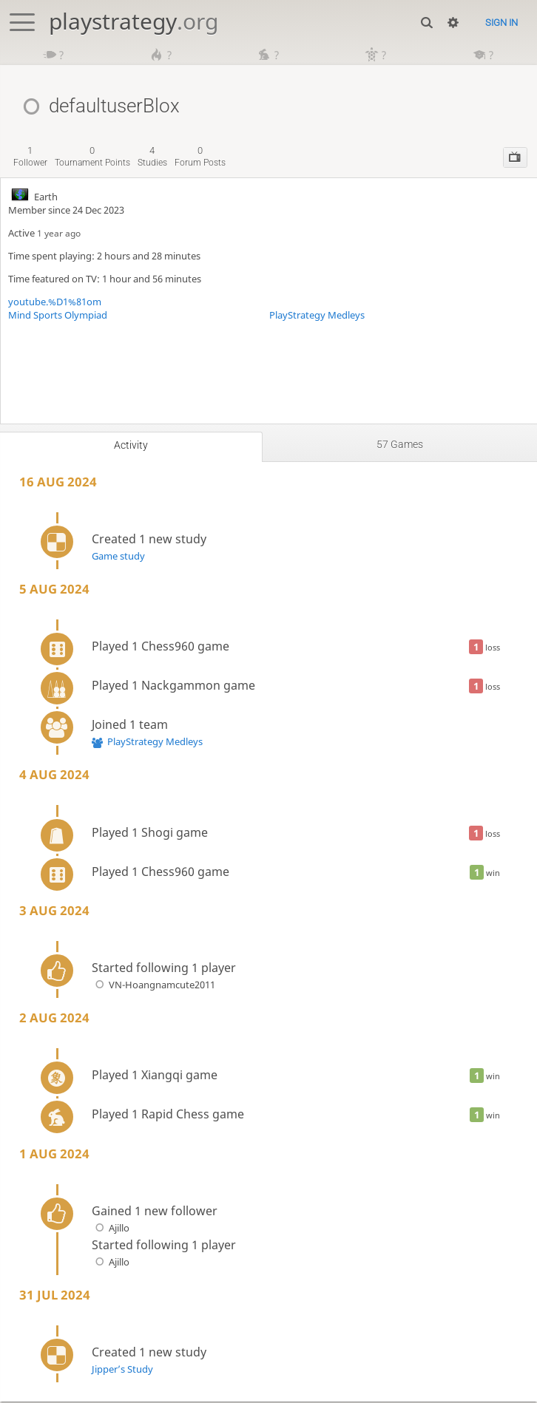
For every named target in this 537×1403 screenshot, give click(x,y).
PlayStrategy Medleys (317, 316)
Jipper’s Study (122, 1370)
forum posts (200, 157)
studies (152, 157)
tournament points (92, 157)
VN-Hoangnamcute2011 (153, 986)
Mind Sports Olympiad (57, 316)
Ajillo (110, 1229)
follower (30, 157)
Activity (131, 446)
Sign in (501, 22)
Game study (118, 557)
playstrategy (133, 21)
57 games (399, 446)
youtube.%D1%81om (54, 303)
